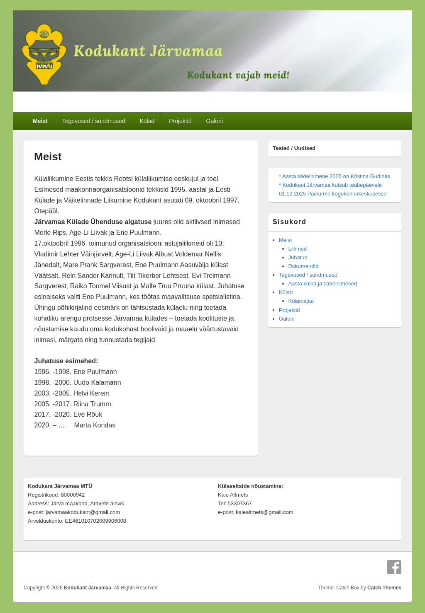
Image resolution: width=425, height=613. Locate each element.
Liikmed (297, 249)
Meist (40, 121)
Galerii (214, 121)
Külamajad (301, 301)
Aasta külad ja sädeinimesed (322, 283)
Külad (146, 121)
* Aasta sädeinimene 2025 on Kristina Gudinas (334, 176)
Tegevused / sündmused (93, 121)
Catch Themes (384, 588)
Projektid (180, 121)
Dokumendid (303, 266)
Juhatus (298, 257)
